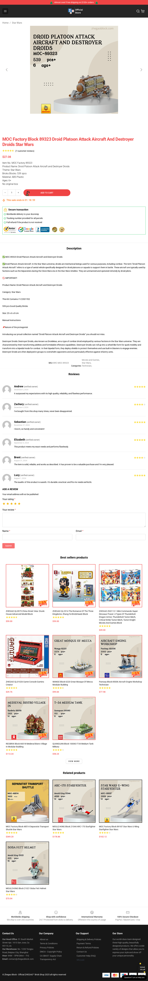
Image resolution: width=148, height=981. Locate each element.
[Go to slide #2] (66, 120)
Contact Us (82, 952)
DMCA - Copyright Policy (51, 952)
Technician (87, 366)
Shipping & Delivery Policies (89, 939)
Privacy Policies (47, 947)
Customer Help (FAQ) (86, 956)
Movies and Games (90, 360)
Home (5, 22)
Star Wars (17, 22)
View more (74, 761)
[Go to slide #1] (51, 120)
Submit (8, 546)
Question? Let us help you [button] (134, 977)
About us (44, 939)
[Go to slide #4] (97, 120)
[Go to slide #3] (82, 120)
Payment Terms (84, 943)
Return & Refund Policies (88, 947)
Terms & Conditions (48, 943)
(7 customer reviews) (24, 151)
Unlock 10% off (142, 968)
